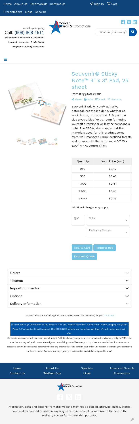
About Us (20, 4)
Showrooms (121, 373)
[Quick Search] (112, 32)
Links (28, 12)
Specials (41, 12)
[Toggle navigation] (5, 59)
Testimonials (38, 4)
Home (7, 4)
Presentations (12, 12)
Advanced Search (121, 368)
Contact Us (57, 4)
